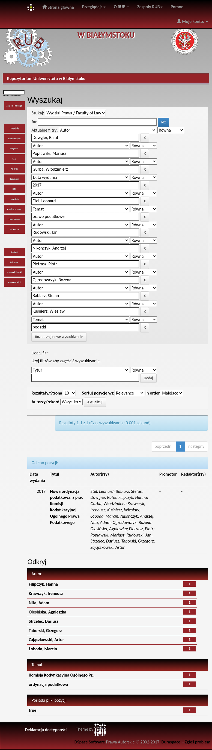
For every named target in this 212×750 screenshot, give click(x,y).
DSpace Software (89, 742)
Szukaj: (37, 112)
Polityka (14, 169)
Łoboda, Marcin (43, 648)
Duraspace (170, 742)
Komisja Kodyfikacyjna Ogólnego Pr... (62, 675)
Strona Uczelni (14, 282)
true (32, 710)
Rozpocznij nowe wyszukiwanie (59, 336)
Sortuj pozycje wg (98, 393)
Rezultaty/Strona (46, 393)
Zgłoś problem (197, 742)
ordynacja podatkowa (48, 684)
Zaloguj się (14, 128)
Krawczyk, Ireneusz (46, 593)
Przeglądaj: (94, 6)
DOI (14, 189)
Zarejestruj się (14, 138)
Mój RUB (14, 148)
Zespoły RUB (150, 6)
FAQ (14, 159)
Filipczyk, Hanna (43, 584)
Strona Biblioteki (14, 272)
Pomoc (177, 6)
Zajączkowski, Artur (46, 639)
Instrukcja (14, 199)
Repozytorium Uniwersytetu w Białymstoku (46, 78)
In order (152, 393)
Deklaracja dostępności (46, 729)
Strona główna (58, 7)
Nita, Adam (39, 602)
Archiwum (14, 229)
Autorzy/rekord (45, 401)
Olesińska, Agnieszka (47, 612)
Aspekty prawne (14, 209)
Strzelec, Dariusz (43, 621)
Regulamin (14, 179)
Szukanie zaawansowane (11, 95)
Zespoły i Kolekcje (14, 106)
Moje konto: (192, 21)
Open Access (14, 219)
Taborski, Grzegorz (45, 630)
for (34, 121)
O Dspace (14, 262)
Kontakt (14, 252)
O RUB (121, 6)
